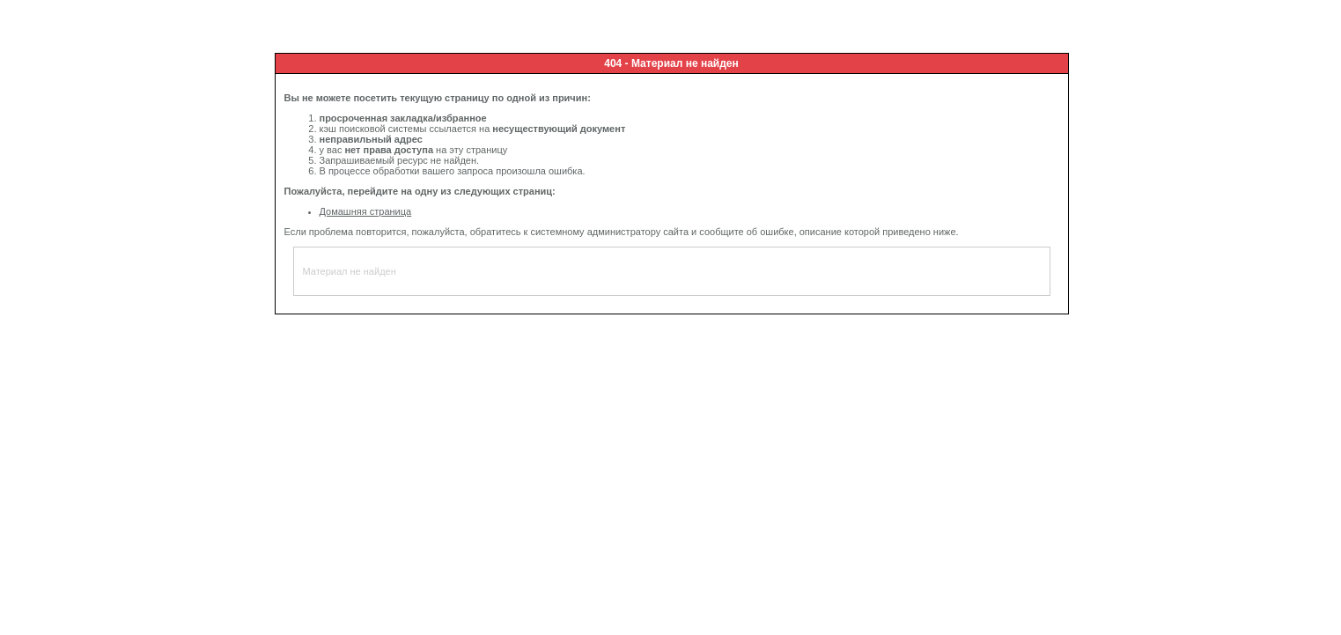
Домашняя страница (366, 211)
